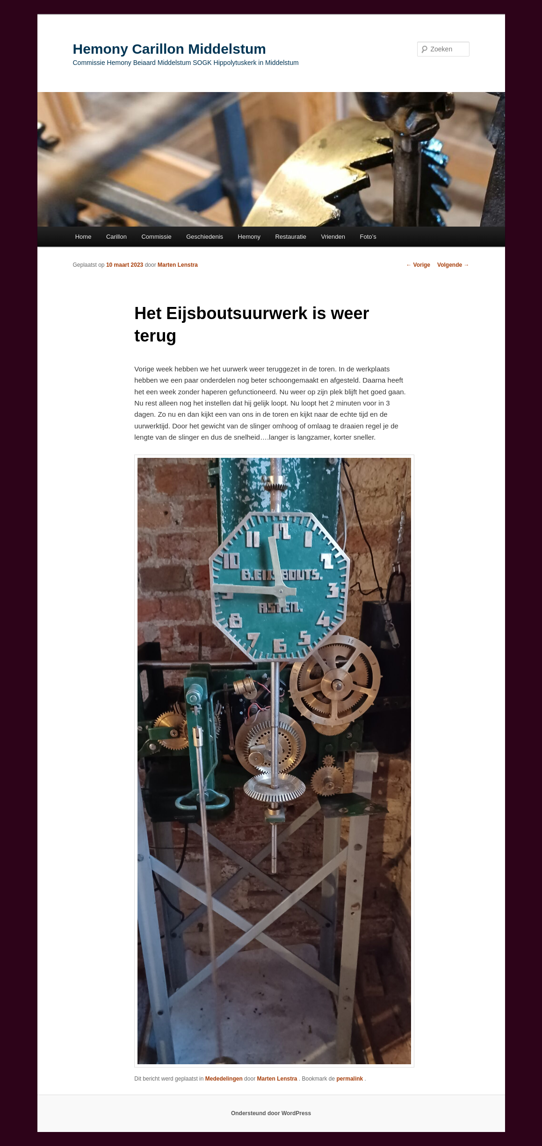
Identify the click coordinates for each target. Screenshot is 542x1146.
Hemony (249, 236)
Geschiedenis (204, 236)
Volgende (453, 265)
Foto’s (368, 236)
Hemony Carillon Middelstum (169, 49)
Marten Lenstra (178, 265)
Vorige (418, 265)
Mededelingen (224, 1078)
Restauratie (290, 236)
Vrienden (333, 236)
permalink (351, 1078)
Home (83, 236)
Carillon (116, 236)
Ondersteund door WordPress (271, 1113)
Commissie (156, 236)
